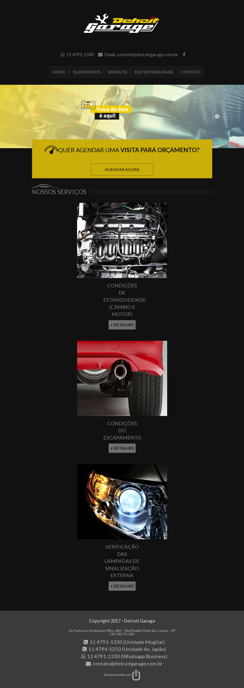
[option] (122, 116)
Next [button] (217, 116)
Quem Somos (87, 71)
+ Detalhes (122, 324)
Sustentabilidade (153, 71)
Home (59, 71)
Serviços (117, 71)
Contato (191, 71)
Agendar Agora (122, 169)
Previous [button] (27, 116)
